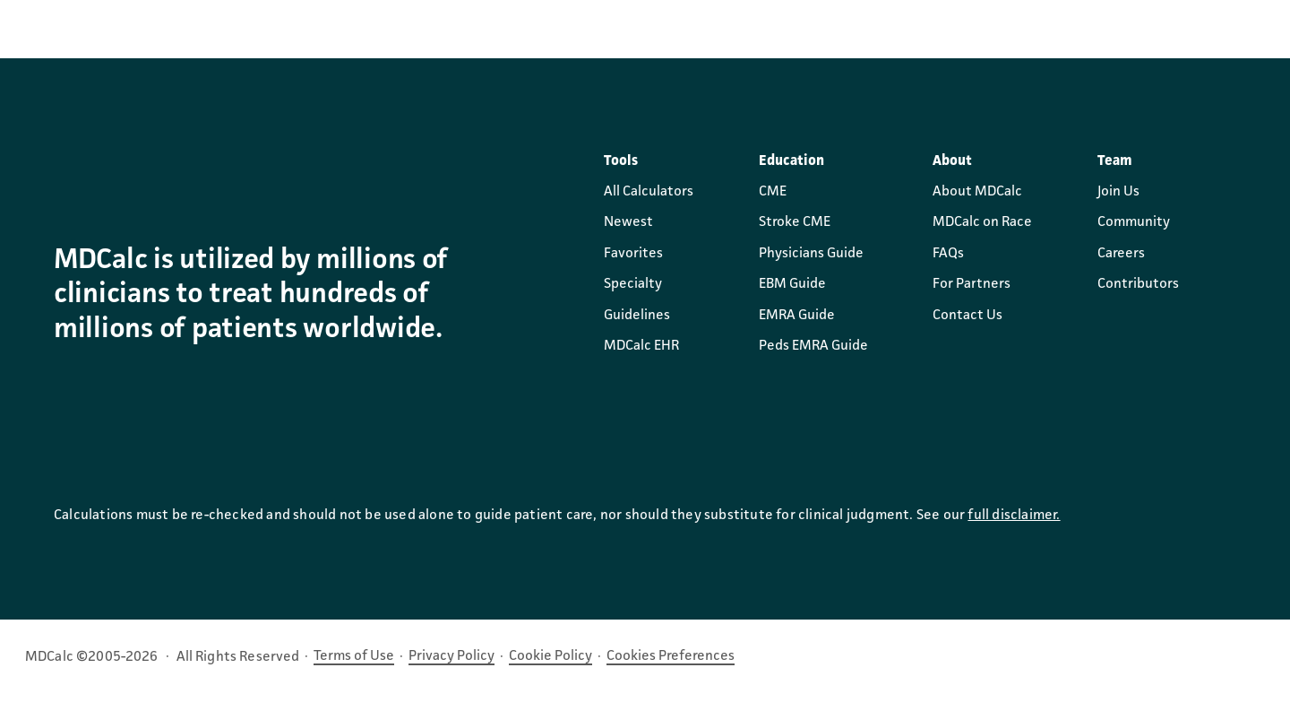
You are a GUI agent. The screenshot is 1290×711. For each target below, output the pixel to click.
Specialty (633, 284)
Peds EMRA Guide (813, 346)
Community (1133, 222)
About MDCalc (977, 192)
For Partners (971, 284)
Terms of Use (354, 656)
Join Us (1118, 192)
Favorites (633, 254)
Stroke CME (794, 222)
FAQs (948, 254)
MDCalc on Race (982, 222)
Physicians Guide (811, 254)
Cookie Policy (550, 656)
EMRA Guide (797, 315)
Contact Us (967, 315)
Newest (628, 222)
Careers (1121, 254)
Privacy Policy (451, 656)
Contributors (1138, 284)
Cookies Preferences (670, 656)
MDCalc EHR (641, 346)
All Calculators (648, 192)
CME (773, 192)
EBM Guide (792, 284)
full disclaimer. (1014, 515)
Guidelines (637, 315)
